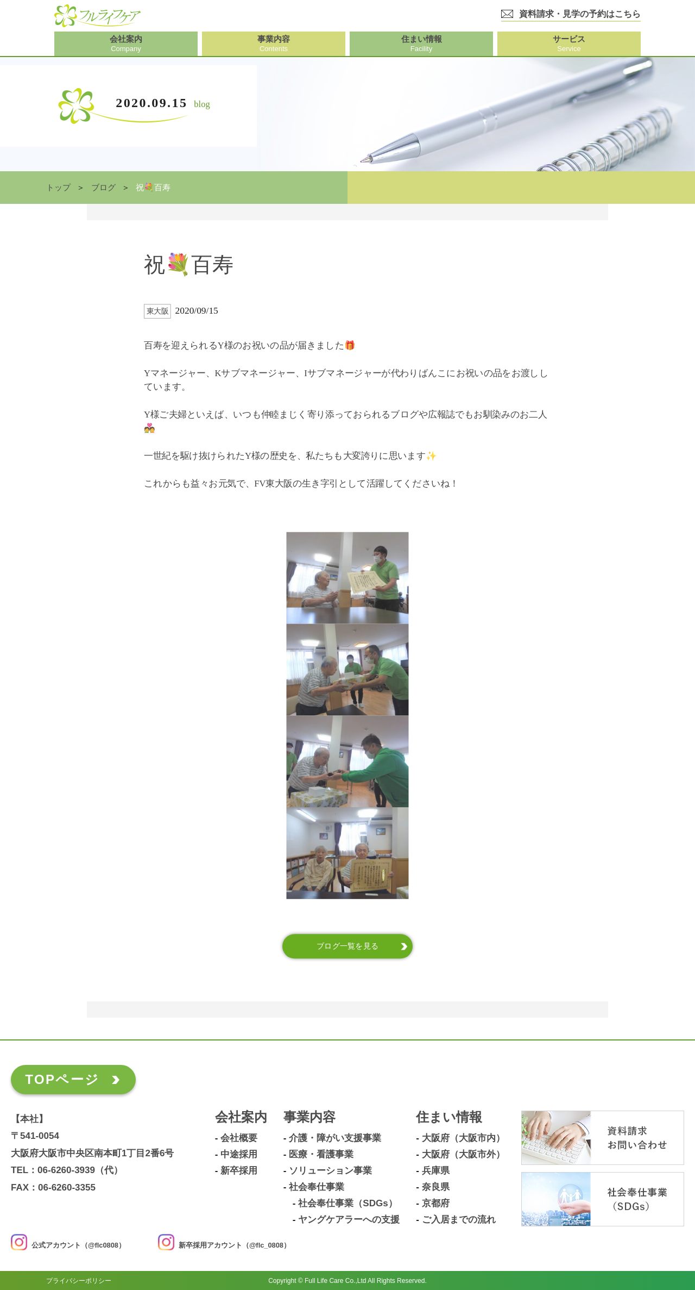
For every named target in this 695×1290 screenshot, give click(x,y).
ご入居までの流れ (459, 1220)
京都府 (436, 1203)
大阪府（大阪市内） (463, 1138)
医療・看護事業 (321, 1155)
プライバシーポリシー (78, 1280)
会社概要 (238, 1138)
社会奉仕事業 (316, 1187)
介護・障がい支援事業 (335, 1138)
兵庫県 (436, 1171)
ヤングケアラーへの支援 (349, 1220)
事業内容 (309, 1117)
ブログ (103, 187)
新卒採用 (238, 1171)
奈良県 (436, 1187)
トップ (58, 187)
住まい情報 (449, 1117)
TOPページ (62, 1079)
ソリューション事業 (330, 1171)
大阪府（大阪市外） (463, 1155)
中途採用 (238, 1155)
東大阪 (158, 311)
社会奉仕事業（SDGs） (347, 1203)
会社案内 (241, 1117)
